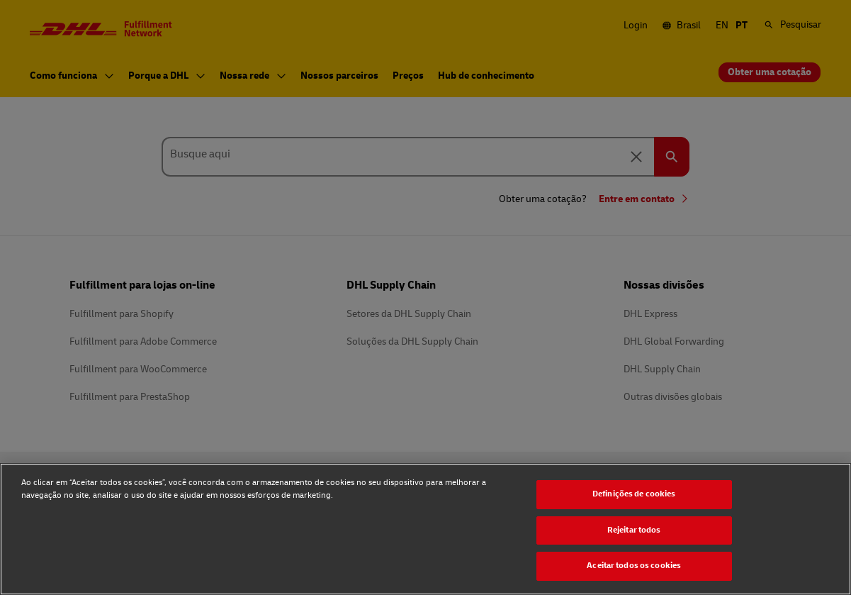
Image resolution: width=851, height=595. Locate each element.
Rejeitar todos (634, 530)
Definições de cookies (634, 494)
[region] (425, 529)
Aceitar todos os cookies (634, 565)
